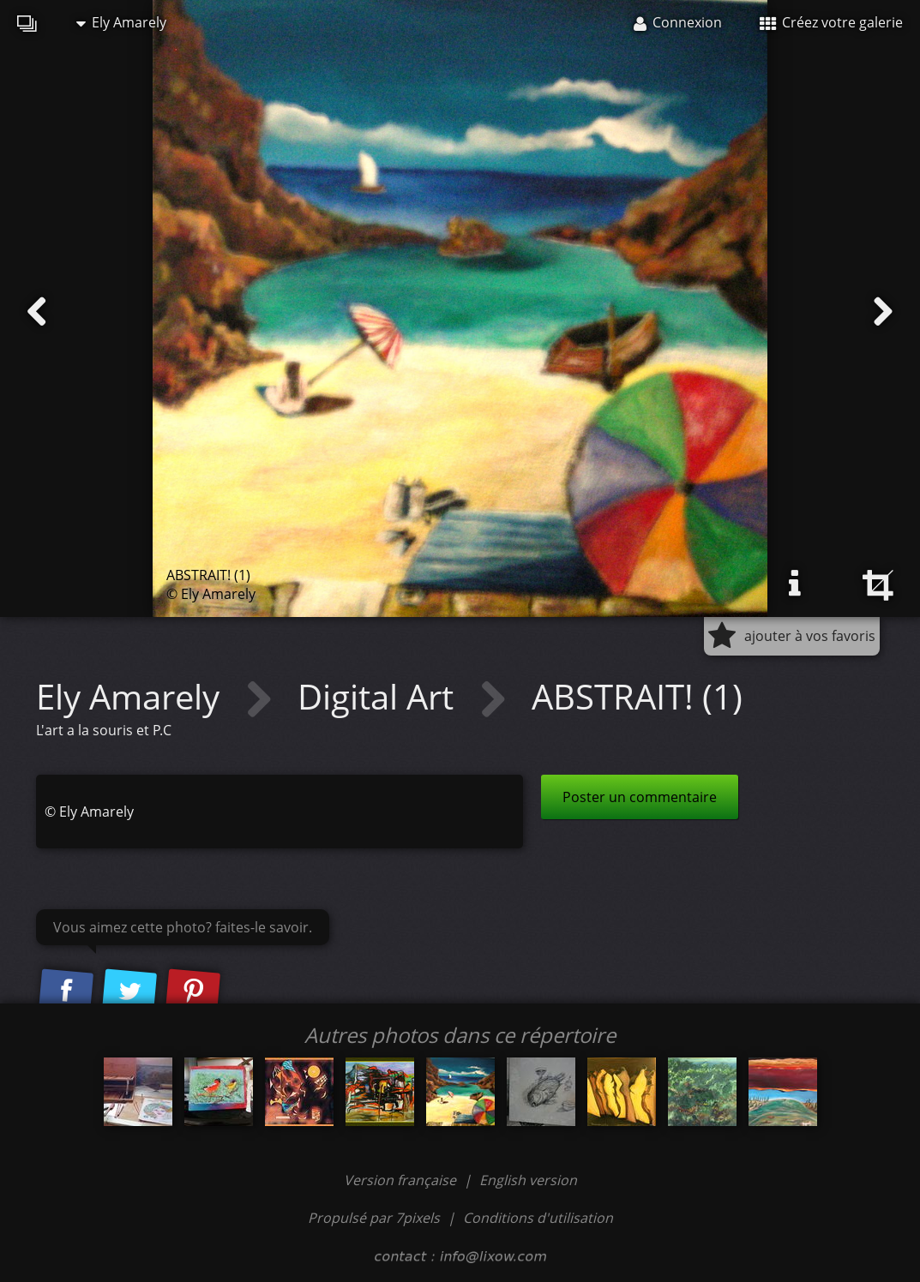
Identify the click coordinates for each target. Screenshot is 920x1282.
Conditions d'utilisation (538, 1217)
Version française (402, 1180)
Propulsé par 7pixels (374, 1217)
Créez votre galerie (831, 22)
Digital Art (380, 696)
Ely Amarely (121, 22)
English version (528, 1180)
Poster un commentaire (639, 797)
